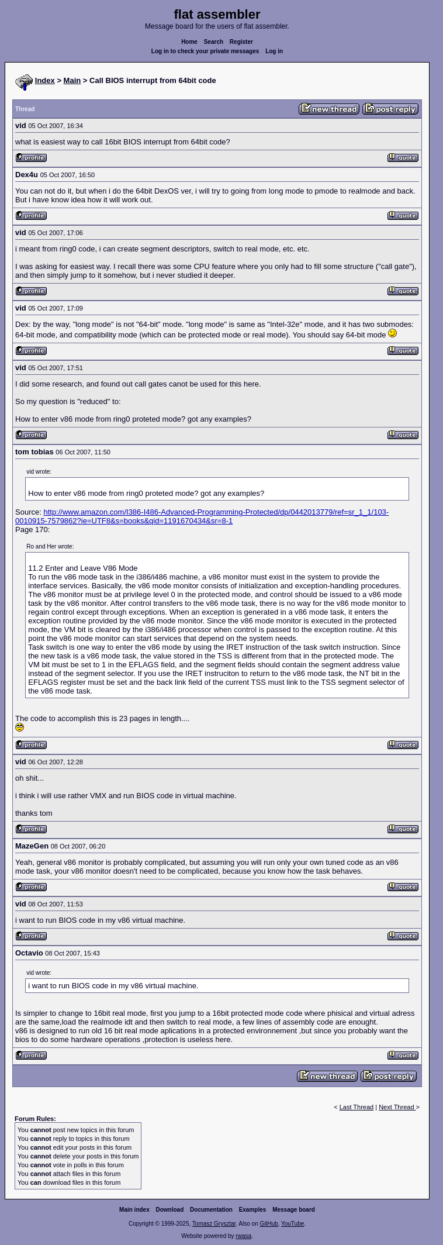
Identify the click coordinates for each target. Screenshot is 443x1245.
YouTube (292, 1223)
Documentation (211, 1209)
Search (213, 42)
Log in (274, 51)
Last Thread (357, 1107)
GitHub (268, 1223)
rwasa (243, 1236)
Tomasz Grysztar (214, 1223)
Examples (253, 1209)
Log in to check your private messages (205, 51)
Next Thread (397, 1107)
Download (170, 1209)
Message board (293, 1209)
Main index (134, 1209)
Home (189, 42)
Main (72, 80)
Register (241, 42)
